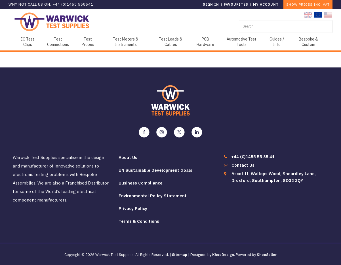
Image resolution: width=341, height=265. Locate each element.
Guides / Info (277, 42)
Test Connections (58, 42)
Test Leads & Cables (170, 42)
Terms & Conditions (139, 221)
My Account (266, 4)
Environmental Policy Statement (153, 195)
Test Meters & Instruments (125, 42)
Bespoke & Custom (308, 42)
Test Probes (88, 42)
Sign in (211, 4)
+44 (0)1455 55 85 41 (253, 156)
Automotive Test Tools (241, 42)
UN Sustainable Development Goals (155, 170)
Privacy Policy (133, 208)
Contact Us (242, 165)
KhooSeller (267, 254)
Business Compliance (141, 183)
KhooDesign (223, 254)
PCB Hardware (205, 42)
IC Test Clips (27, 42)
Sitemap (179, 254)
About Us (128, 157)
